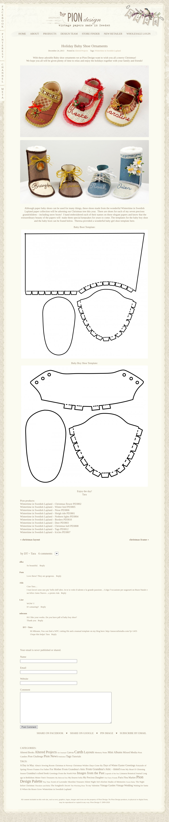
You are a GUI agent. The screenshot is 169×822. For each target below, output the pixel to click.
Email (23, 667)
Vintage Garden (107, 791)
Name (23, 656)
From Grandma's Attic (73, 775)
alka (21, 562)
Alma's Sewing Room (44, 771)
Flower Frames (33, 775)
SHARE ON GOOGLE (82, 739)
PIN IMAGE (106, 739)
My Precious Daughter (93, 783)
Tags (68, 762)
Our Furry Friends (111, 784)
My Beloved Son (61, 784)
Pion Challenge (35, 762)
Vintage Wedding (124, 791)
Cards (78, 758)
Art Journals (61, 759)
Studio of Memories (117, 788)
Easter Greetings (126, 771)
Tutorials (76, 762)
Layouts (89, 758)
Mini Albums (115, 758)
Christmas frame (139, 539)
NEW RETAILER (113, 34)
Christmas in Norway (63, 771)
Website (24, 678)
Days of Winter (110, 771)
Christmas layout (30, 539)
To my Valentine (93, 791)
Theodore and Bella (42, 792)
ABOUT (34, 34)
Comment (25, 689)
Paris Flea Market (127, 783)
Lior (21, 599)
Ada (21, 582)
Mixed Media (130, 758)
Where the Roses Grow (32, 795)
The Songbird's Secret (60, 791)
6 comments (45, 553)
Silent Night (90, 788)
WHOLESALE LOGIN (139, 34)
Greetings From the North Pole (62, 779)
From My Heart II (128, 775)
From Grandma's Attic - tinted (103, 775)
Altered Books (27, 758)
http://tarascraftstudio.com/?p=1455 (121, 631)
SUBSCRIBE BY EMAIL (133, 739)
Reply (42, 565)
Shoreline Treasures (76, 788)
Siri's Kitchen (101, 788)
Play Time (46, 788)
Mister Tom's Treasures (45, 784)
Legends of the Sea (112, 780)
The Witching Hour (78, 792)
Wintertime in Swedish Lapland (108, 51)
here (132, 220)
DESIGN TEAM (69, 34)
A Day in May (27, 771)
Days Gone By (96, 771)
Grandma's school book (38, 779)
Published (62, 763)
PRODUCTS (49, 34)
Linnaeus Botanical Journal (131, 779)
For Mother (55, 775)
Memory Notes (101, 758)
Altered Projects (81, 51)
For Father (44, 775)
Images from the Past (90, 779)
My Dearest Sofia (75, 784)
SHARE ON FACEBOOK (50, 739)
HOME (22, 34)
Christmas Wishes (81, 771)
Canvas (70, 758)
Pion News (51, 762)
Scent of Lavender (59, 788)
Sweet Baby (130, 788)
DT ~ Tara (30, 553)
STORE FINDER (91, 34)
